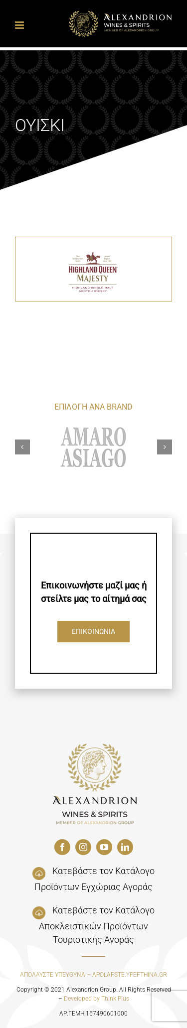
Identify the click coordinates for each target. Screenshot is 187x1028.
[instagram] (83, 847)
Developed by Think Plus (96, 998)
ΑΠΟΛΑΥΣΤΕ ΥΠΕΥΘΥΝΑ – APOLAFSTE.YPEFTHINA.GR (93, 974)
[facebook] (62, 847)
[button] (22, 447)
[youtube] (104, 847)
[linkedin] (125, 847)
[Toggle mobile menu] (20, 25)
